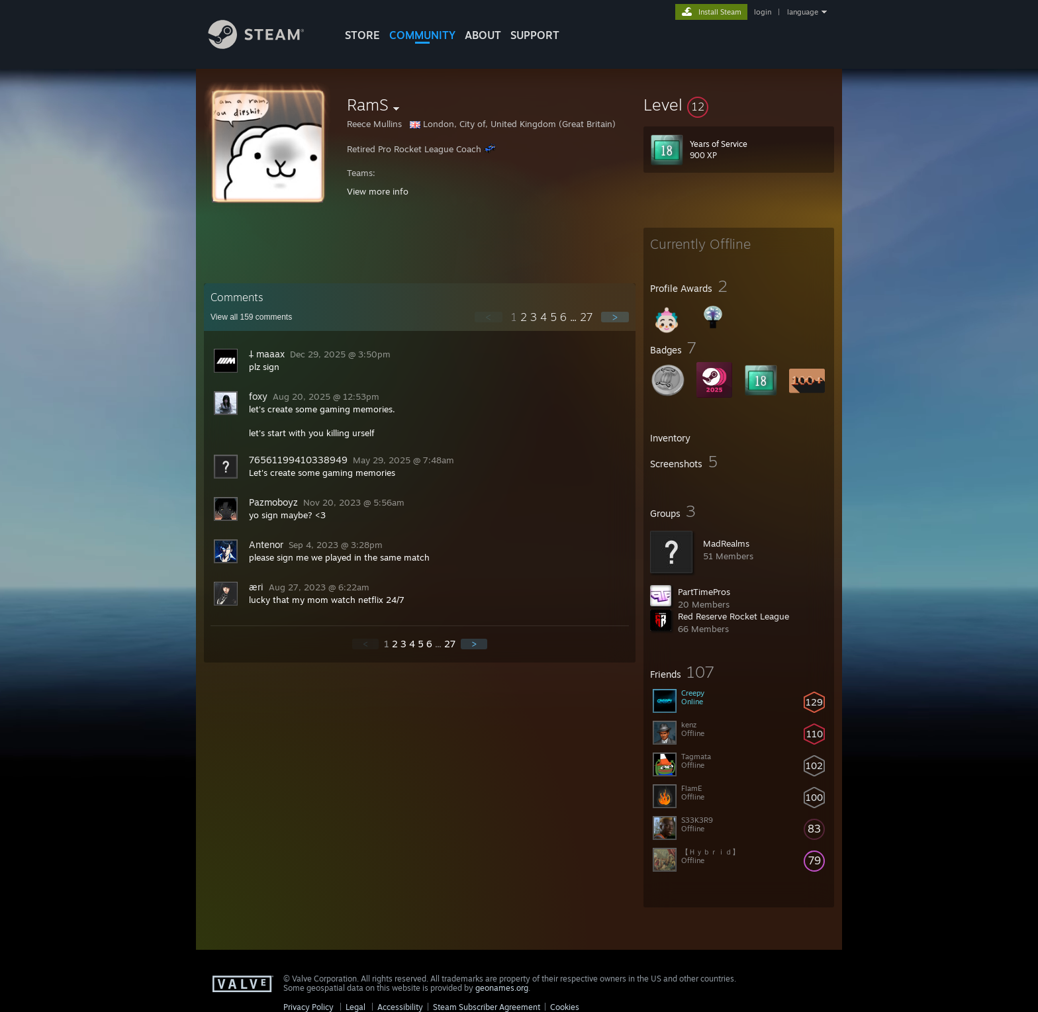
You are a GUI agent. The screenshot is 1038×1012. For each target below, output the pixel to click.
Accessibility (400, 1007)
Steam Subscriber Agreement (486, 1007)
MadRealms (726, 543)
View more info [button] (377, 191)
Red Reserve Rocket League (733, 616)
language (802, 12)
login (762, 12)
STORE (362, 35)
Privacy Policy (308, 1007)
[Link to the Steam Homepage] (266, 45)
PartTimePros (704, 591)
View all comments (251, 317)
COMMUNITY (422, 35)
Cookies (564, 1007)
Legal (355, 1007)
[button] (738, 104)
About (483, 35)
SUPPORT (534, 35)
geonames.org (501, 988)
